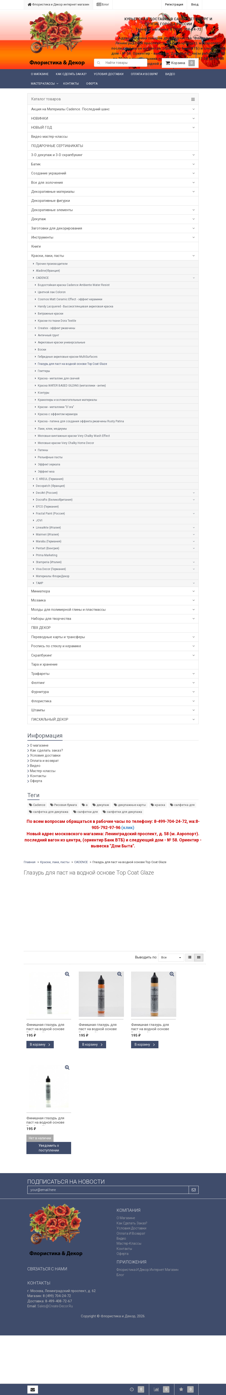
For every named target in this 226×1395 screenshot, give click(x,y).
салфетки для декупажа (122, 812)
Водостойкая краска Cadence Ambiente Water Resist (72, 285)
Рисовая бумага (63, 805)
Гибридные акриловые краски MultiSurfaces (66, 356)
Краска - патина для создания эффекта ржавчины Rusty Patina (79, 421)
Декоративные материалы (52, 191)
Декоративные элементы (52, 210)
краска (158, 805)
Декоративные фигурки (50, 201)
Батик (36, 164)
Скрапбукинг (41, 655)
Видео (170, 74)
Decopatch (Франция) (48, 486)
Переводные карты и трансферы (58, 637)
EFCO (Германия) (45, 506)
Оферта (92, 83)
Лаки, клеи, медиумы (50, 428)
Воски (40, 349)
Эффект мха (44, 471)
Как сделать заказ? (71, 74)
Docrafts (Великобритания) (52, 499)
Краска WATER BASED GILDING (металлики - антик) (70, 385)
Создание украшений (48, 173)
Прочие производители (50, 263)
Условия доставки (108, 74)
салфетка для (182, 805)
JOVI (37, 520)
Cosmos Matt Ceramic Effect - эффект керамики (68, 299)
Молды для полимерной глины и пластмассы (68, 609)
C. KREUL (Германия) (48, 479)
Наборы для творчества (51, 618)
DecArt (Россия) (45, 492)
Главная (29, 862)
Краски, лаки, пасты (47, 256)
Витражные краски (48, 313)
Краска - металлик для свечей (56, 378)
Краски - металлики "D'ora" (54, 407)
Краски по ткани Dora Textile (55, 320)
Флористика (41, 701)
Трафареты (40, 674)
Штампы (38, 710)
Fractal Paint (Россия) (48, 513)
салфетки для (85, 812)
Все (171, 957)
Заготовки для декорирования (56, 228)
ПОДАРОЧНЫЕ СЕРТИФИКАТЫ (57, 146)
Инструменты (42, 237)
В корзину (40, 1044)
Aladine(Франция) (46, 270)
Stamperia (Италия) (47, 562)
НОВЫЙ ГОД (41, 127)
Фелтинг (38, 683)
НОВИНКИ (39, 118)
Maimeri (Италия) (45, 534)
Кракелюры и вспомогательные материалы (65, 400)
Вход (194, 4)
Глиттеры (42, 371)
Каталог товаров (46, 99)
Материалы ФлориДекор (50, 576)
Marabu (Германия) (46, 541)
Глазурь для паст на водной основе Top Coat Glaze (70, 364)
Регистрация (174, 4)
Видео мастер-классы (49, 136)
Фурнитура (40, 692)
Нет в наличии (40, 1138)
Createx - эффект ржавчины (54, 328)
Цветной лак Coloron (50, 292)
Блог (103, 4)
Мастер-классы (43, 83)
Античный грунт (46, 335)
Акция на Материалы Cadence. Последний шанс (70, 109)
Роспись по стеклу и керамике (56, 646)
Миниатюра (40, 591)
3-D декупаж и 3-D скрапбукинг (57, 155)
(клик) (127, 827)
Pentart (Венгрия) (45, 548)
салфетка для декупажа (48, 812)
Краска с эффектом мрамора (56, 414)
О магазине (40, 74)
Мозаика (38, 600)
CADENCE (40, 278)
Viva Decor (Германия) (49, 569)
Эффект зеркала (47, 464)
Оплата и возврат (144, 74)
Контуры (41, 392)
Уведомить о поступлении (49, 1148)
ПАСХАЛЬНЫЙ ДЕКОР (49, 719)
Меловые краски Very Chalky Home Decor (64, 443)
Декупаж (38, 219)
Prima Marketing (44, 555)
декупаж (101, 805)
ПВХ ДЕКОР (41, 628)
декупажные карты (130, 805)
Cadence (37, 805)
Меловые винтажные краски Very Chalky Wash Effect (72, 436)
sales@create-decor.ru (55, 1306)
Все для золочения (47, 182)
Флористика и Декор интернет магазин (58, 4)
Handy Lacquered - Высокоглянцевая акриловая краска (73, 306)
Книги (36, 246)
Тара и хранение (44, 664)
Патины (41, 450)
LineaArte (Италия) (46, 527)
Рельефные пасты (48, 457)
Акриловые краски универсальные (59, 342)
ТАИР (37, 583)
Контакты (71, 83)
